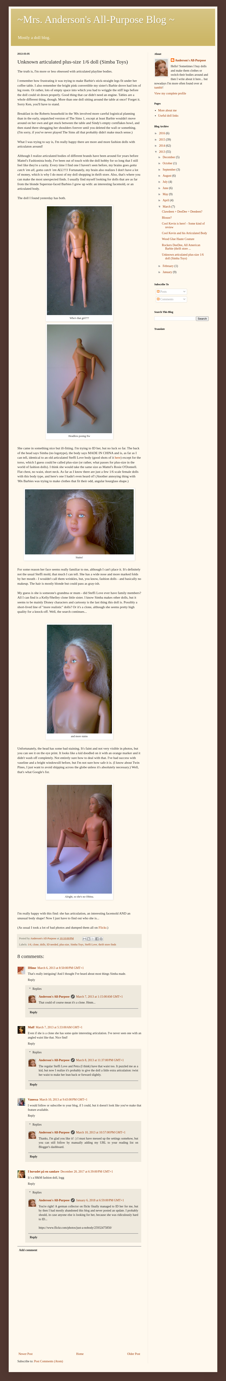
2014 (162, 145)
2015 (162, 139)
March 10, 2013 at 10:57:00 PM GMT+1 (100, 1132)
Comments (165, 299)
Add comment (28, 1250)
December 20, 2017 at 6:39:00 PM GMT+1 (86, 1171)
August (167, 175)
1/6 (29, 944)
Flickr (102, 927)
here (117, 457)
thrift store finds (107, 944)
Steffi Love (91, 944)
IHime (32, 968)
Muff (31, 1027)
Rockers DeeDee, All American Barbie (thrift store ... (181, 246)
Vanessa (33, 1099)
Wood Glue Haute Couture (178, 239)
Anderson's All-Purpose (54, 996)
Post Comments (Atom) (48, 1361)
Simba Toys (76, 944)
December (169, 157)
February (168, 266)
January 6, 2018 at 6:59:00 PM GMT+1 (100, 1200)
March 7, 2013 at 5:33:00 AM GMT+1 (59, 1027)
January (168, 272)
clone (36, 944)
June (166, 188)
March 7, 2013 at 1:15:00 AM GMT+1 (99, 996)
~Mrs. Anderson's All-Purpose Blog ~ (95, 19)
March (167, 206)
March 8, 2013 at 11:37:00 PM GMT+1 (100, 1060)
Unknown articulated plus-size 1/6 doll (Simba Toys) (183, 256)
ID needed (52, 944)
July (165, 181)
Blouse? (167, 217)
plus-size (64, 944)
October (168, 163)
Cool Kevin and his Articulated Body (184, 233)
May (166, 194)
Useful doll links (168, 115)
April (166, 200)
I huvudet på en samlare (43, 1171)
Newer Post (25, 1354)
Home (80, 1354)
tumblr (158, 87)
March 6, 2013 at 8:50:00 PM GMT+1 (60, 968)
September (169, 169)
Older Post (133, 1354)
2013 (162, 151)
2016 (162, 133)
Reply (31, 980)
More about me (167, 110)
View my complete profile (170, 93)
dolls (42, 944)
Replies (37, 988)
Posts (162, 291)
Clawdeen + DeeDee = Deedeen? (182, 211)
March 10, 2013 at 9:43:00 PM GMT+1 (63, 1099)
